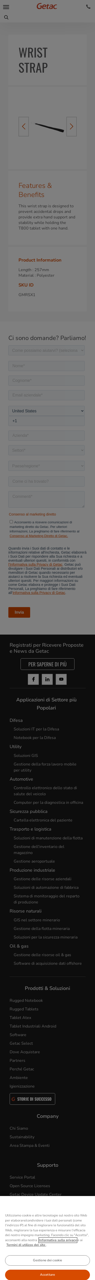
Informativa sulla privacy (58, 1253)
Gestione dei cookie (47, 1274)
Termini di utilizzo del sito (26, 1258)
